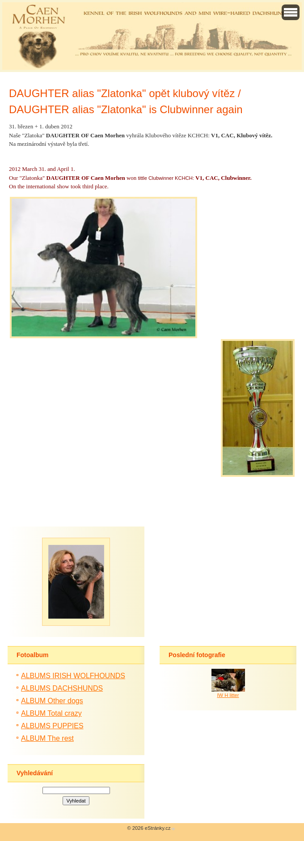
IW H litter (228, 695)
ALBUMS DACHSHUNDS (62, 688)
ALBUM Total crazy (51, 713)
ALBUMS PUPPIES (52, 726)
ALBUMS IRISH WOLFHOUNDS (73, 676)
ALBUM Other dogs (52, 701)
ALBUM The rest (47, 738)
